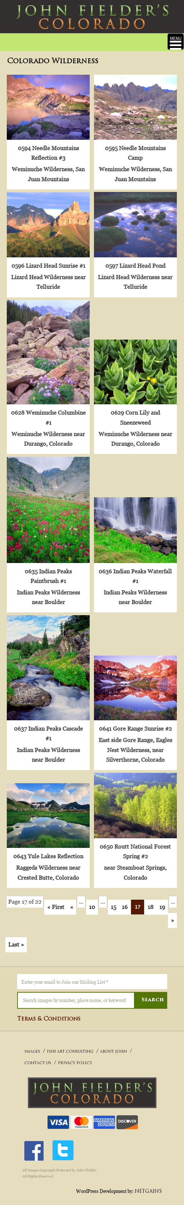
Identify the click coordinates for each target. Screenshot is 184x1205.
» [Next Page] (172, 915)
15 (113, 902)
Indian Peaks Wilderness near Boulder (48, 594)
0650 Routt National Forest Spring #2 (134, 847)
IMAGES (32, 1048)
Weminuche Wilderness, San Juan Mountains (47, 174)
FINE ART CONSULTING (70, 1048)
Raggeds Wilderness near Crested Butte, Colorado (48, 868)
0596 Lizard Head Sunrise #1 (48, 264)
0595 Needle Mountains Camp (134, 152)
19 (162, 902)
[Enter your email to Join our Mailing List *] (92, 976)
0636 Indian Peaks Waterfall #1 (134, 573)
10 (92, 902)
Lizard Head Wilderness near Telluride (48, 281)
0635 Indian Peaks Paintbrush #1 (47, 573)
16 (125, 902)
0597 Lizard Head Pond (134, 264)
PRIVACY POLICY (75, 1059)
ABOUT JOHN (113, 1048)
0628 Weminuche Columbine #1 (48, 416)
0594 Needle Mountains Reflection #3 (48, 152)
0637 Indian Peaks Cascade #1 (48, 729)
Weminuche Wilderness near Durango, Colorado (48, 437)
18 (151, 902)
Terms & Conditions (48, 1014)
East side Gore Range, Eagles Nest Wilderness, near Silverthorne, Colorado (134, 746)
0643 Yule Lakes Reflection (48, 852)
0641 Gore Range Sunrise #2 (134, 724)
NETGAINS (148, 1187)
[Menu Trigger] (176, 42)
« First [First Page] (55, 902)
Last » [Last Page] (16, 940)
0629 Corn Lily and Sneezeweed (134, 416)
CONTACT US (37, 1059)
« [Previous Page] (71, 902)
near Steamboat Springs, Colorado (134, 868)
